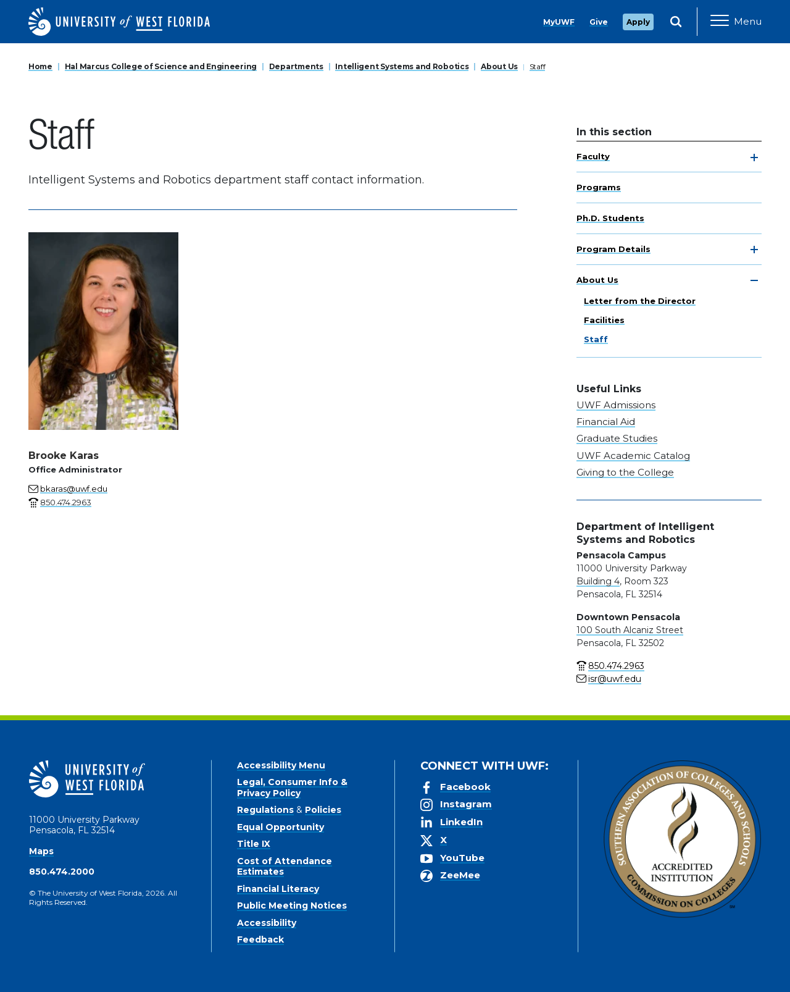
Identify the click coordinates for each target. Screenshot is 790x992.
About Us (499, 66)
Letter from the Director (640, 301)
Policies (323, 809)
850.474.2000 (61, 871)
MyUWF (559, 22)
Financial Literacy (278, 888)
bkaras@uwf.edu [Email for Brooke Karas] (73, 489)
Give (598, 22)
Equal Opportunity (280, 827)
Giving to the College (625, 472)
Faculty (593, 156)
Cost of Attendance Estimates (284, 866)
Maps (41, 851)
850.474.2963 (616, 665)
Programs (598, 187)
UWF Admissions (615, 405)
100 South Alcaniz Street (629, 630)
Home (40, 66)
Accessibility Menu (281, 765)
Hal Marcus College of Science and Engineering (161, 66)
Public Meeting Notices (292, 905)
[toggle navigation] (754, 157)
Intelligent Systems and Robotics (401, 66)
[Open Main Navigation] (736, 21)
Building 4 (598, 581)
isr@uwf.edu (614, 678)
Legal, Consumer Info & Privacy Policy (292, 787)
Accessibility (266, 922)
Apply (638, 22)
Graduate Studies (616, 438)
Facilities (604, 320)
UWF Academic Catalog (633, 455)
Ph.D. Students (610, 218)
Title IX (253, 843)
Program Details (613, 249)
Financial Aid (605, 421)
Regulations (265, 809)
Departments (296, 66)
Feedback (260, 939)
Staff (538, 66)
